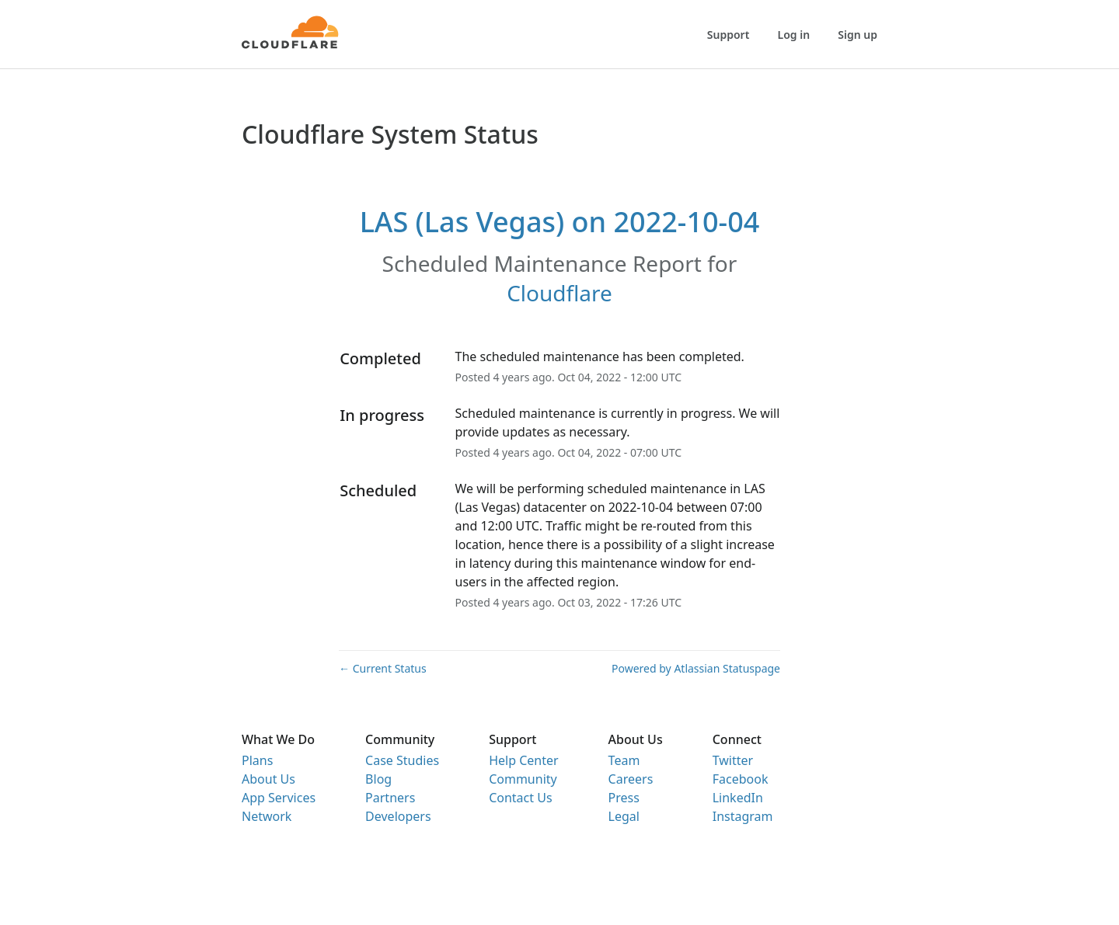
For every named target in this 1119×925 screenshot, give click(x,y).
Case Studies (402, 760)
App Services (278, 797)
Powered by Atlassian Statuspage (696, 668)
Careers (631, 779)
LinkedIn (738, 797)
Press (624, 797)
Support (728, 34)
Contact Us (520, 797)
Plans (257, 760)
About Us (268, 779)
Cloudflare (559, 293)
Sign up (857, 34)
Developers (398, 816)
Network (266, 816)
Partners (390, 797)
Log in (794, 34)
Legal (624, 816)
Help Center (523, 760)
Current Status (383, 668)
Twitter (733, 760)
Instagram (743, 816)
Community (523, 779)
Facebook (741, 779)
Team (624, 760)
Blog (378, 779)
